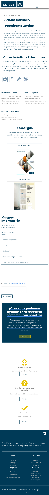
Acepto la (14, 283)
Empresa (13, 460)
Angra (13, 456)
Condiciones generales (13, 477)
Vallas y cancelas (36, 462)
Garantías (13, 472)
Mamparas (36, 465)
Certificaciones (13, 474)
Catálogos (13, 462)
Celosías (35, 460)
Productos (13, 465)
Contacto (35, 467)
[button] (36, 6)
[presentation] (13, 290)
